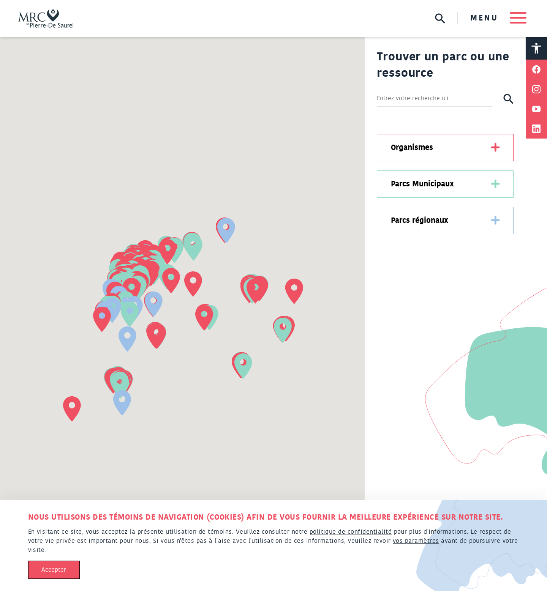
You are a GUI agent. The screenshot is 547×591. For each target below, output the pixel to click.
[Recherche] (346, 18)
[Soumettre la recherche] (440, 18)
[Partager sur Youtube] (536, 109)
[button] (243, 366)
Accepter (53, 570)
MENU (498, 18)
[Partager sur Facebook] (536, 69)
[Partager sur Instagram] (536, 89)
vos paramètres (416, 541)
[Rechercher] (434, 99)
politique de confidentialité (351, 532)
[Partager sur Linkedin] (536, 129)
